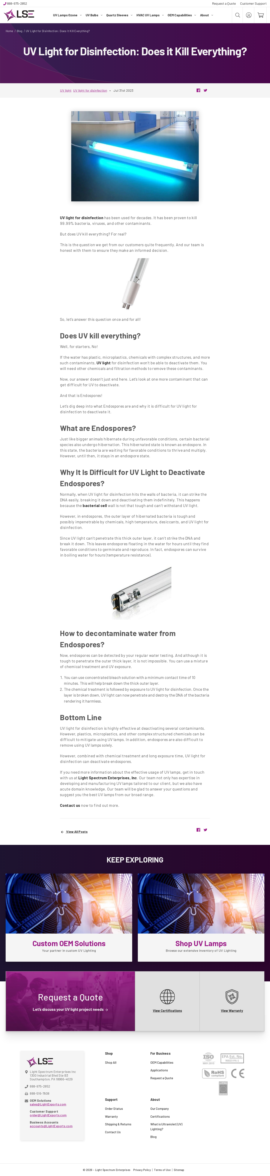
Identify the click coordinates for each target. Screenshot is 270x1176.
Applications (159, 1070)
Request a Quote (224, 3)
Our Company (159, 1108)
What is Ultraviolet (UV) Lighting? (166, 1126)
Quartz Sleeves (119, 15)
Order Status (114, 1108)
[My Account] (248, 15)
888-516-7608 (39, 1093)
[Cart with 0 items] (260, 15)
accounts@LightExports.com (51, 1126)
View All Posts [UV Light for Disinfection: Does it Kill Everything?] (74, 831)
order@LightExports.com (48, 1115)
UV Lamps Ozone (67, 15)
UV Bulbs (94, 15)
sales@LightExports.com (48, 1104)
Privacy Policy (142, 1170)
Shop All (110, 1062)
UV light (65, 90)
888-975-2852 (17, 3)
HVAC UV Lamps (150, 15)
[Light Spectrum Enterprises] (18, 15)
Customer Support (253, 3)
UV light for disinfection (90, 90)
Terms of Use (162, 1170)
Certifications (160, 1116)
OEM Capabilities (182, 15)
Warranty (111, 1116)
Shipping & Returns (118, 1124)
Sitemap (179, 1170)
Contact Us (113, 1132)
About (206, 15)
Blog (153, 1136)
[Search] (237, 15)
